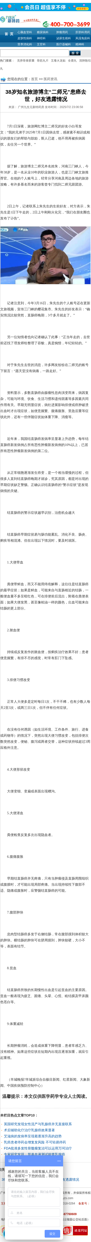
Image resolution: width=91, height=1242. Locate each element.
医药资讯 (50, 79)
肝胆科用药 (82, 32)
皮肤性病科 (24, 38)
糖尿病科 (43, 32)
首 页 (9, 34)
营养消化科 (24, 44)
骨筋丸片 (43, 60)
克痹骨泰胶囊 (25, 60)
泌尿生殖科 (63, 38)
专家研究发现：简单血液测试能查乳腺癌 (34, 1154)
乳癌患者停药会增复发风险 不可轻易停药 (35, 1142)
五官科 (41, 44)
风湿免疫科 (82, 38)
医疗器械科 (63, 44)
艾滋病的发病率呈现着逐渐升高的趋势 (33, 1136)
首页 (34, 79)
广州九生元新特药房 (31, 107)
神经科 (41, 38)
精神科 (79, 44)
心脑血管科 (24, 32)
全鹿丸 (72, 60)
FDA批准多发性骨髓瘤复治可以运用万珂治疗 (38, 1148)
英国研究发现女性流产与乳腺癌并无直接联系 (38, 1124)
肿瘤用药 (62, 32)
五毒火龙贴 (58, 60)
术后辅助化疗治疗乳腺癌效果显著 (29, 1130)
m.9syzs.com (64, 1198)
